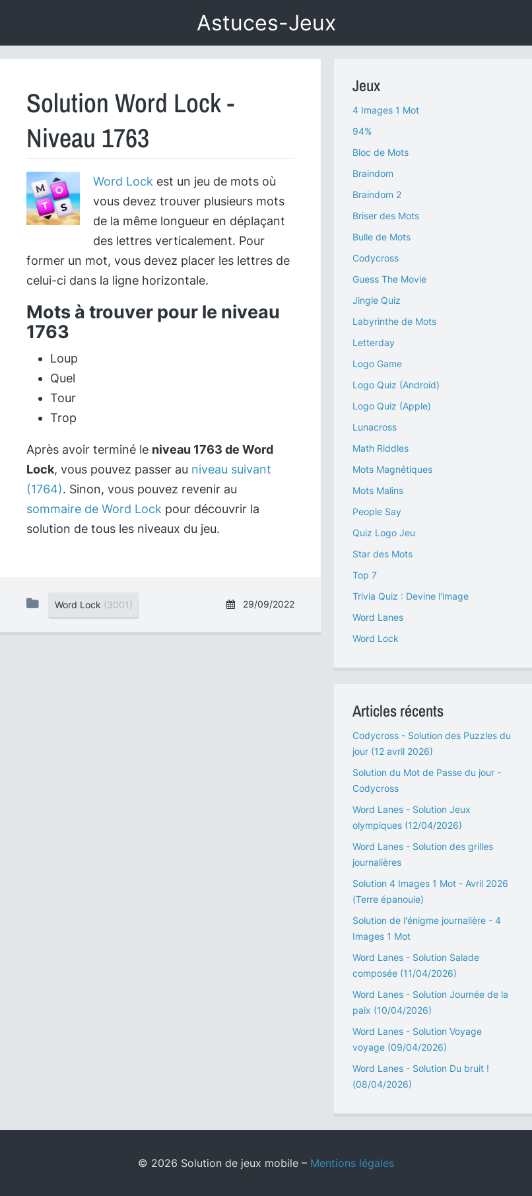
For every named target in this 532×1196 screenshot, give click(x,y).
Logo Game (377, 363)
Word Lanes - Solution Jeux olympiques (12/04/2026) (411, 817)
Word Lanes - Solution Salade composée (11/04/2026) (415, 965)
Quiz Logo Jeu (383, 532)
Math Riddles (380, 448)
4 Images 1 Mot (385, 110)
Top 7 (364, 574)
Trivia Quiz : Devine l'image (410, 596)
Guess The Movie (389, 279)
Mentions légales (352, 1163)
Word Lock (123, 181)
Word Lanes (377, 617)
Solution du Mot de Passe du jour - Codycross (426, 780)
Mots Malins (377, 490)
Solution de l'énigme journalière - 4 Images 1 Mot (426, 928)
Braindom (372, 173)
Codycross (375, 258)
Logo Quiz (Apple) (391, 405)
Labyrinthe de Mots (394, 321)
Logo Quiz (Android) (396, 384)
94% (362, 131)
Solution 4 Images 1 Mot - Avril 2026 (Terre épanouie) (430, 891)
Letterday (373, 342)
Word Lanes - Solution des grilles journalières (422, 854)
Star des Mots (382, 553)
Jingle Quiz (376, 300)
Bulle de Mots (381, 236)
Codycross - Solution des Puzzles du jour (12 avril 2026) (431, 743)
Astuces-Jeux (266, 23)
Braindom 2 (376, 194)
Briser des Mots (385, 215)
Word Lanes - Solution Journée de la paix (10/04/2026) (430, 1002)
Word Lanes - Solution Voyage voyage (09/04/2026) (417, 1039)
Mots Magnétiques (392, 469)
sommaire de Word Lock (94, 509)
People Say (376, 511)
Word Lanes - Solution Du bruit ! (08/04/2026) (420, 1076)
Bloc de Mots (380, 152)
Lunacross (374, 427)
